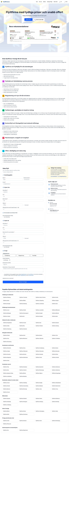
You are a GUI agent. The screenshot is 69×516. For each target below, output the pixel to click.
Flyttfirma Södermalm (24, 352)
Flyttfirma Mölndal (55, 315)
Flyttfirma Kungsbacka (8, 324)
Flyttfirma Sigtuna (39, 374)
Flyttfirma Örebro (39, 399)
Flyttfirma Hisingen (7, 306)
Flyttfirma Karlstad (23, 420)
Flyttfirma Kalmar (23, 411)
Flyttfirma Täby (6, 368)
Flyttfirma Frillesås (39, 327)
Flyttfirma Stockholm (7, 349)
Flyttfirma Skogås (39, 383)
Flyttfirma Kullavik (55, 324)
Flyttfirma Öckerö (7, 337)
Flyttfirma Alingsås (39, 318)
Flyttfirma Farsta (39, 358)
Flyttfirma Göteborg (7, 299)
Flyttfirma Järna (39, 389)
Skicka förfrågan (23, 282)
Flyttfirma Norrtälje (55, 402)
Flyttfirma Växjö (54, 411)
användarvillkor (30, 275)
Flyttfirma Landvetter (39, 312)
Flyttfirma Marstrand (23, 340)
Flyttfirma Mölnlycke (55, 312)
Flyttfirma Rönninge (23, 389)
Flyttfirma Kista (6, 371)
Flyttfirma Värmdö (7, 386)
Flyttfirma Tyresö (7, 383)
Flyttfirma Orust (7, 340)
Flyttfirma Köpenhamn (24, 430)
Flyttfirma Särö (38, 324)
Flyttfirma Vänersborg (8, 343)
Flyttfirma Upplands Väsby (9, 374)
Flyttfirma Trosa (54, 389)
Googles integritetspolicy (21, 275)
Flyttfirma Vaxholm (23, 371)
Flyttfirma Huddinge (23, 383)
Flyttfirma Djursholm (39, 368)
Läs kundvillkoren (55, 176)
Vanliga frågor (49, 1)
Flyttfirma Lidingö (7, 352)
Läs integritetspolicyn (63, 176)
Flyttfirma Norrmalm (55, 352)
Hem (37, 1)
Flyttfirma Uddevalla (39, 340)
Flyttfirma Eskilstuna (55, 399)
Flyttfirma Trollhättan (55, 340)
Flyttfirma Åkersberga (40, 371)
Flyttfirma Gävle (39, 420)
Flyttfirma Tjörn (54, 337)
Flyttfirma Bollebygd (7, 315)
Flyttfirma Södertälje (7, 402)
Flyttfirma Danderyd (23, 368)
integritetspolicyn (24, 274)
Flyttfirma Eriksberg (23, 306)
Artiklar (44, 1)
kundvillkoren (31, 274)
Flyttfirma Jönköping (7, 405)
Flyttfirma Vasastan (7, 355)
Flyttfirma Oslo (6, 430)
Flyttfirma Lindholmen (40, 306)
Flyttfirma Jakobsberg (8, 377)
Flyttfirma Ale (22, 318)
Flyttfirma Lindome (7, 318)
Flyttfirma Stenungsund (24, 315)
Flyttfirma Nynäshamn (56, 386)
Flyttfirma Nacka (55, 349)
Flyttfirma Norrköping (55, 420)
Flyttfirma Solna (23, 349)
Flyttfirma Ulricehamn (24, 414)
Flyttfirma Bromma (23, 355)
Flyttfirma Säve (54, 306)
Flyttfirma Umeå (7, 420)
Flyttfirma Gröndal (55, 358)
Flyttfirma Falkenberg (8, 330)
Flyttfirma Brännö (39, 337)
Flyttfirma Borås (7, 414)
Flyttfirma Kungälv (39, 315)
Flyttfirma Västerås (23, 399)
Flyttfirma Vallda (7, 327)
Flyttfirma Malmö (7, 411)
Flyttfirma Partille (23, 312)
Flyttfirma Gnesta (7, 392)
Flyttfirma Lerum (7, 312)
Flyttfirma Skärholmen (24, 358)
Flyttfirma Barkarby (23, 377)
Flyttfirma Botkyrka (39, 386)
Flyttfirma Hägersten (7, 358)
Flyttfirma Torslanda (23, 299)
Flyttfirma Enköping (39, 402)
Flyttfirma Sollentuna (55, 368)
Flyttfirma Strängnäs (23, 402)
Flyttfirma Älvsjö (55, 355)
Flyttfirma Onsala (23, 324)
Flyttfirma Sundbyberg (40, 349)
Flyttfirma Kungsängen (56, 374)
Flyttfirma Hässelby (39, 355)
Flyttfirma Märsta (23, 374)
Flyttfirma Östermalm (39, 352)
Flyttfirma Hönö (22, 337)
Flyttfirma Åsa (22, 327)
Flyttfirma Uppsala (7, 399)
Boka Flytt (55, 1)
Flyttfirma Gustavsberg (24, 386)
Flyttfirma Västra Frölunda (40, 299)
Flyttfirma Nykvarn (7, 389)
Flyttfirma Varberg (55, 327)
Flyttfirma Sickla (7, 361)
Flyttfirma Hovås (55, 299)
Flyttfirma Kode (54, 318)
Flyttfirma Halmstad (23, 330)
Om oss (40, 1)
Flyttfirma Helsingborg (40, 411)
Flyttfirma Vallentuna (55, 371)
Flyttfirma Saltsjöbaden (56, 383)
